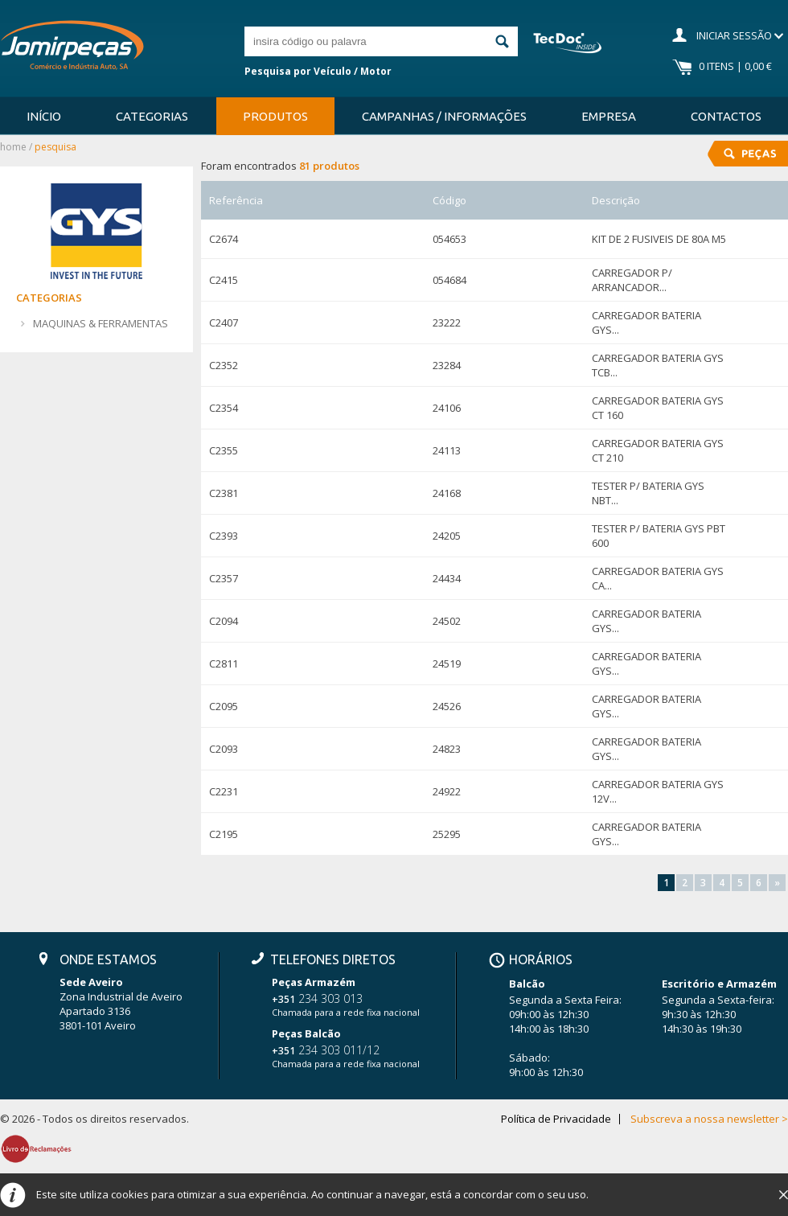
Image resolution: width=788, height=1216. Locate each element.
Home (13, 147)
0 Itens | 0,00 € (735, 66)
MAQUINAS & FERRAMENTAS (100, 323)
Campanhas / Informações (444, 116)
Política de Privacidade (556, 1119)
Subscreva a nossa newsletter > (709, 1119)
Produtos (275, 116)
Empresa (608, 116)
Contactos (726, 116)
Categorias (152, 116)
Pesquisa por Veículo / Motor (318, 71)
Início (44, 116)
